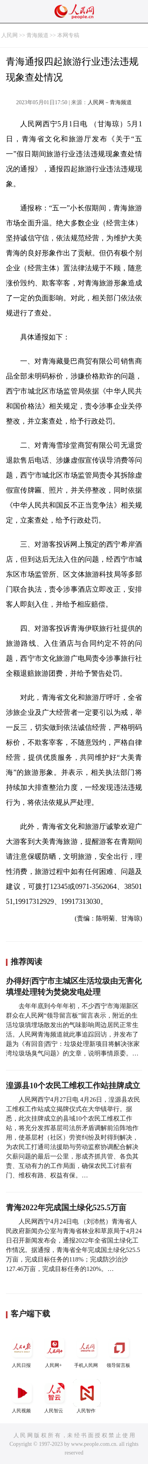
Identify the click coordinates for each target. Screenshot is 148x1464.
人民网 (9, 35)
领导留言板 (119, 1351)
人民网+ (54, 1351)
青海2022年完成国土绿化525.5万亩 (66, 1207)
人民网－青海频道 (110, 102)
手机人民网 (87, 1351)
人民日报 (22, 1351)
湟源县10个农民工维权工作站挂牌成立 (73, 1085)
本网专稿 (68, 35)
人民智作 (87, 1396)
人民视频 (22, 1396)
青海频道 (37, 35)
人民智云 (54, 1396)
